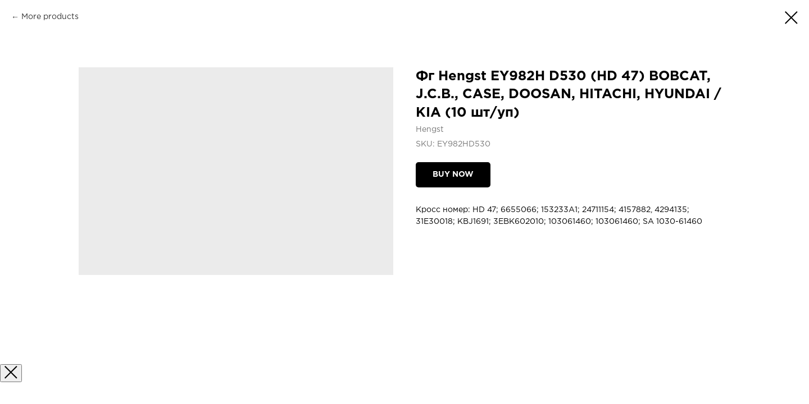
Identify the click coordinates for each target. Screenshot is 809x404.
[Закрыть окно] (11, 373)
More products (50, 16)
